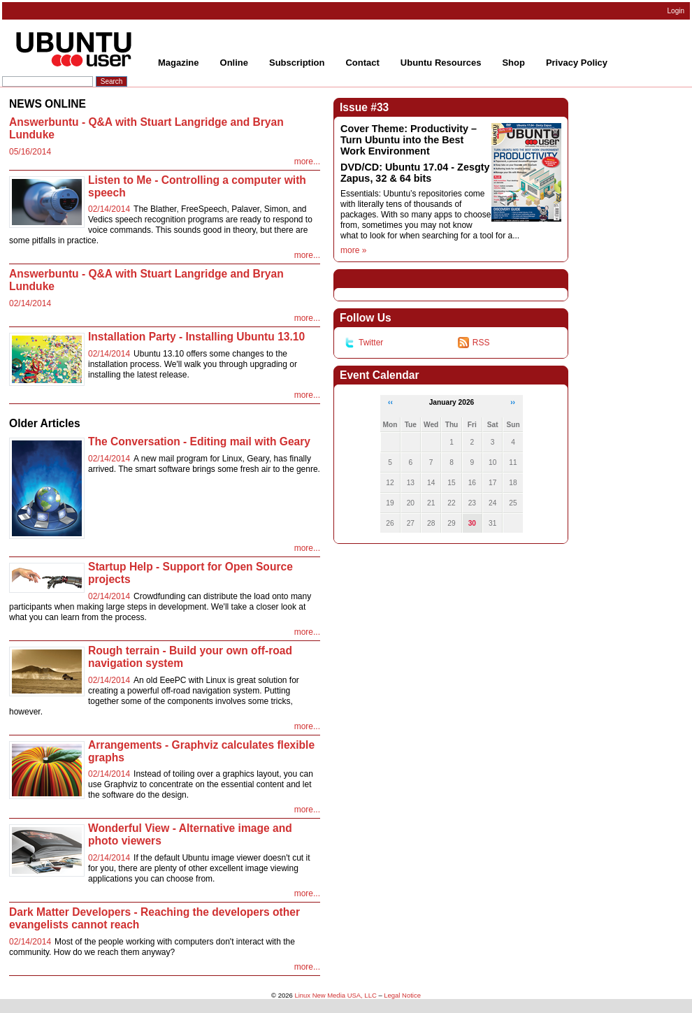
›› (512, 402)
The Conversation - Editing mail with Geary (199, 441)
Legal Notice (402, 995)
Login (676, 11)
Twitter (363, 342)
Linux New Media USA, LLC (335, 995)
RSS (474, 342)
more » (353, 250)
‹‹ (390, 402)
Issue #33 (364, 107)
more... (307, 161)
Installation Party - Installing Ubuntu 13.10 (196, 337)
